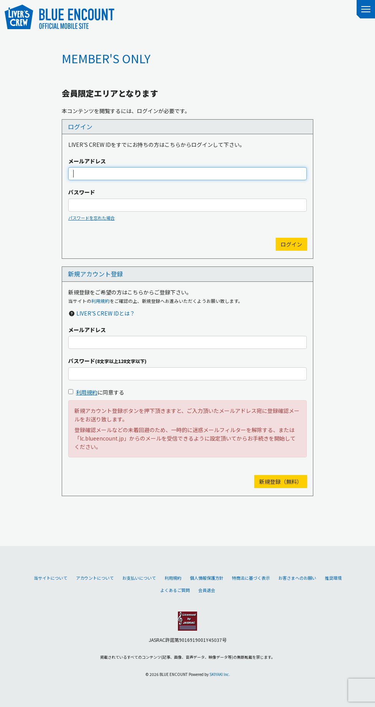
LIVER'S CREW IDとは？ (105, 313)
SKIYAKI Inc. (219, 674)
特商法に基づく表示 (251, 578)
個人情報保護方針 (207, 578)
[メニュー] (366, 9)
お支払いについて (139, 578)
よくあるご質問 (175, 590)
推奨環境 (333, 578)
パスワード (81, 192)
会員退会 (206, 590)
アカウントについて (95, 578)
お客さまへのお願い (297, 578)
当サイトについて (50, 578)
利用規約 (100, 301)
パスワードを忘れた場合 (91, 218)
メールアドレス (87, 161)
